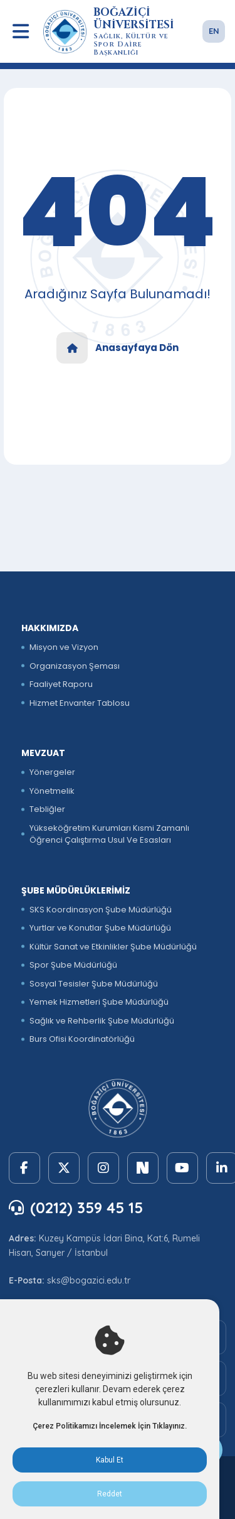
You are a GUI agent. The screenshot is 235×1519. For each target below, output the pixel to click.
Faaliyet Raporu (61, 684)
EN (214, 31)
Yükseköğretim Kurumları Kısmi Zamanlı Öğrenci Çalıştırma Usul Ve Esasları (109, 834)
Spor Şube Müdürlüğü (73, 965)
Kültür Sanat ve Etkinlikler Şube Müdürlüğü (113, 947)
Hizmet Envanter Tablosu (79, 703)
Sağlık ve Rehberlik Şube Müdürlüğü (101, 1021)
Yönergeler (52, 772)
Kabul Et (109, 1460)
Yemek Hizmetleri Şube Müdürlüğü (99, 1002)
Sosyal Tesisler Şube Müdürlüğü (93, 984)
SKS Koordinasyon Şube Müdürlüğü (100, 910)
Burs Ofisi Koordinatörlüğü (82, 1039)
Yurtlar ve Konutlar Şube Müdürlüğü (100, 928)
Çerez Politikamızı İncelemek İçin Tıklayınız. (110, 1426)
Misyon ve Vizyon (63, 647)
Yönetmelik (52, 791)
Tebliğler (47, 809)
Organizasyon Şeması (74, 666)
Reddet (109, 1493)
